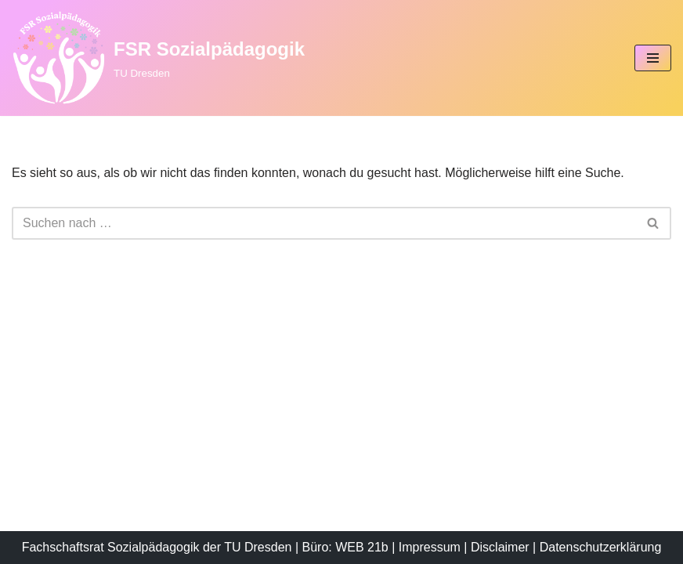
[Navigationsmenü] (652, 58)
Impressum (430, 547)
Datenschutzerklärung (601, 547)
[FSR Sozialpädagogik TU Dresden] (158, 58)
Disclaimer (500, 547)
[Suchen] (324, 223)
